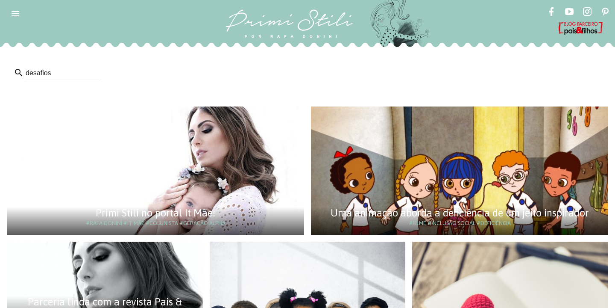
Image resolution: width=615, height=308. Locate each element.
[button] (15, 13)
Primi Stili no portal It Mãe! (155, 213)
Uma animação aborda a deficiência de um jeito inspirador (460, 213)
